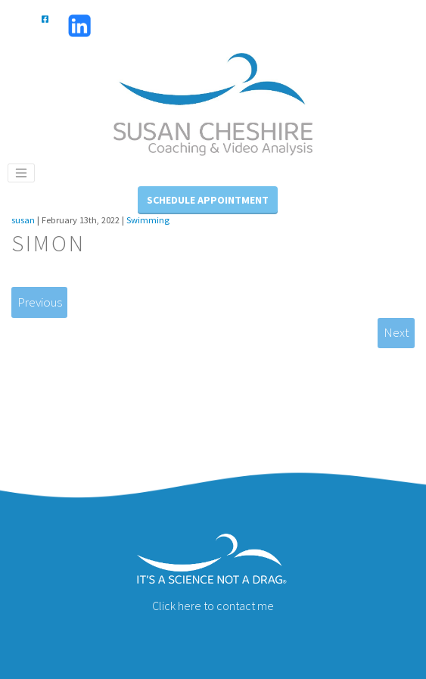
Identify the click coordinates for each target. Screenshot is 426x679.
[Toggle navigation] (21, 173)
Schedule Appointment (208, 200)
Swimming (147, 220)
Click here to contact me (213, 605)
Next (396, 332)
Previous (39, 302)
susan (23, 220)
